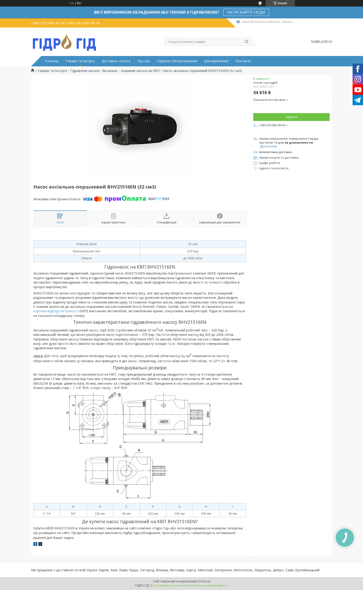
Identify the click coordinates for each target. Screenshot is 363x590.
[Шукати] (246, 42)
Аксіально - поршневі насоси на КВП (131, 71)
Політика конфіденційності (210, 585)
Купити (291, 117)
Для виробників (216, 61)
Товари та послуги (80, 61)
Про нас (144, 61)
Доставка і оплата (116, 61)
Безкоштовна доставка (275, 152)
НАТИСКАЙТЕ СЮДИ (246, 12)
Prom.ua (204, 581)
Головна (51, 61)
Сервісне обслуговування (177, 61)
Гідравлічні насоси (84, 71)
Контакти (242, 61)
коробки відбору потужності (55, 311)
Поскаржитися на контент (171, 585)
